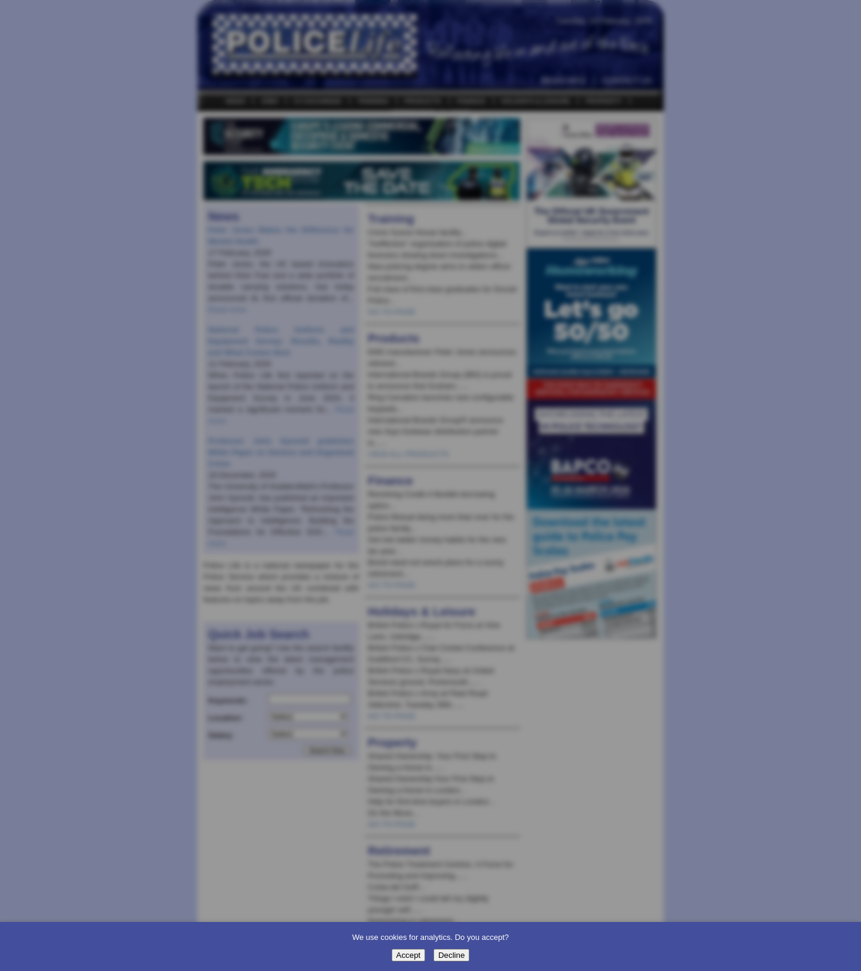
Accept (408, 955)
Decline (451, 955)
